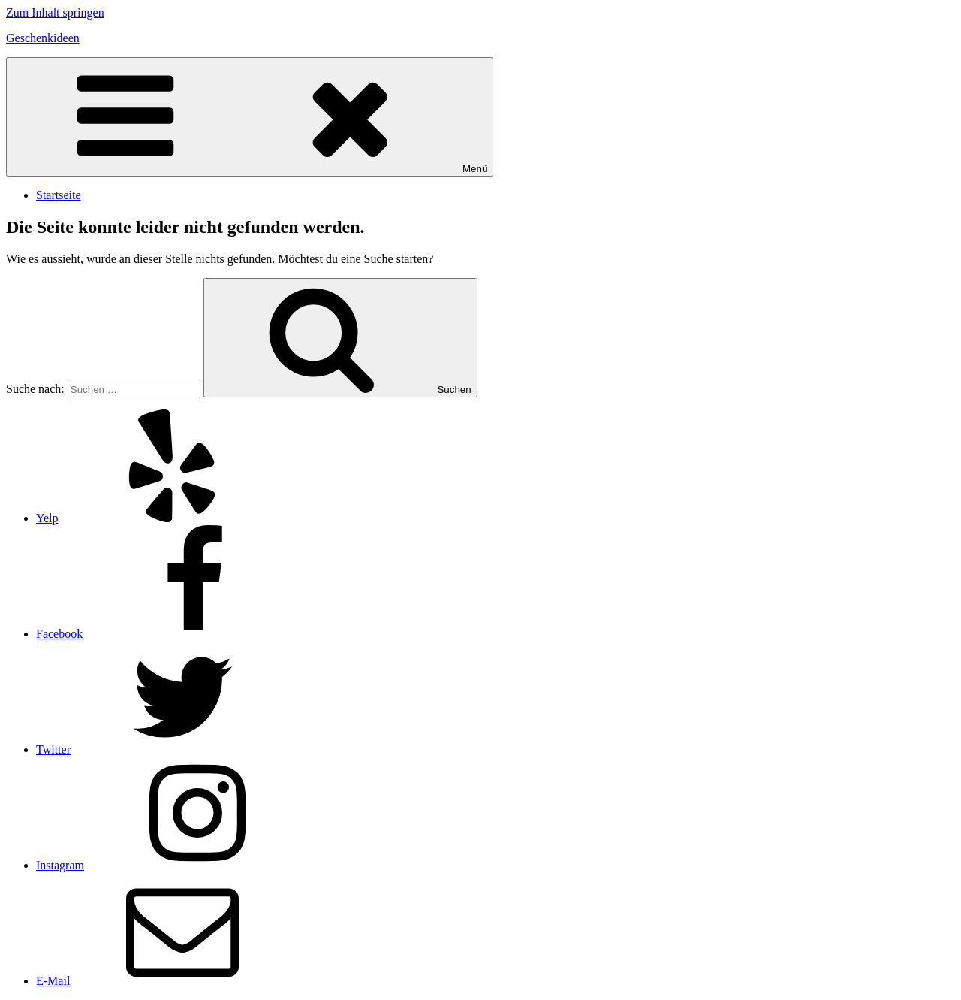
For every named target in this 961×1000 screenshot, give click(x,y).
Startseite (58, 195)
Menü (249, 116)
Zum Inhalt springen (55, 12)
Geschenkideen (43, 38)
